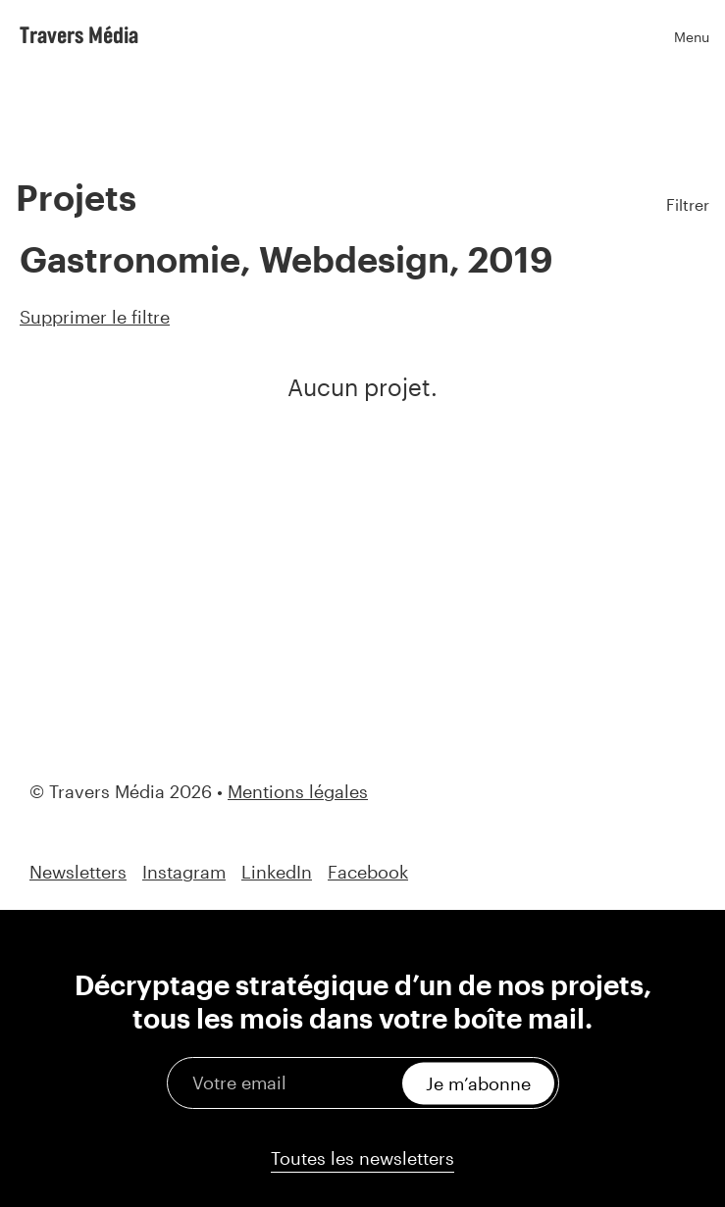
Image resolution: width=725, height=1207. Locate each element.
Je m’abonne (478, 1082)
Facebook (368, 872)
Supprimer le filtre (95, 316)
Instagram (184, 872)
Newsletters (78, 872)
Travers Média (79, 34)
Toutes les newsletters (362, 1158)
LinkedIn (276, 872)
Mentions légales (298, 791)
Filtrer (687, 204)
